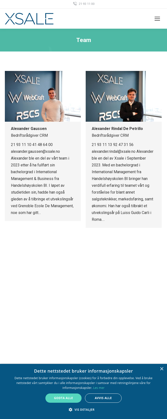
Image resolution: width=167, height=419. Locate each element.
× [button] (161, 369)
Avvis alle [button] (103, 398)
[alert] (83, 391)
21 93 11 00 (83, 3)
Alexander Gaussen (29, 128)
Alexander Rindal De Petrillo (117, 128)
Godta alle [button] (63, 398)
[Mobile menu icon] (157, 19)
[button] (83, 409)
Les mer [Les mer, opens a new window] (99, 388)
